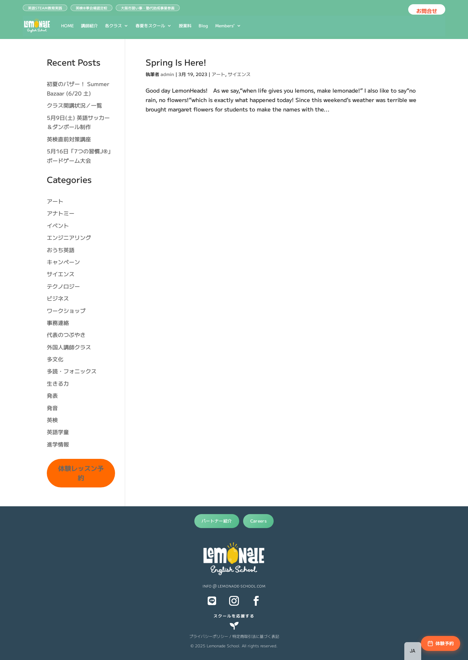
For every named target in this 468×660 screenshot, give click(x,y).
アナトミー (60, 213)
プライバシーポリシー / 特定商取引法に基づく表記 (234, 636)
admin (167, 74)
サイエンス (239, 74)
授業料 (185, 25)
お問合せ (426, 11)
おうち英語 (60, 250)
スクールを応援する (234, 615)
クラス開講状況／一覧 (74, 105)
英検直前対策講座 (69, 139)
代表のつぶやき (66, 334)
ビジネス (58, 298)
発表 (52, 395)
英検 (52, 420)
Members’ (225, 25)
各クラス (113, 25)
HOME (67, 25)
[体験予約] (440, 643)
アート (218, 74)
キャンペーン (63, 262)
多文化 (55, 359)
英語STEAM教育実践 (45, 7)
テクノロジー (63, 286)
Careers (258, 521)
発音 (52, 408)
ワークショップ (66, 310)
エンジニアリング (69, 237)
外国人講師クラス (69, 347)
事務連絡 (58, 322)
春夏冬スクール (150, 25)
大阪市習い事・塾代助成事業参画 (148, 7)
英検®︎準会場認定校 (91, 7)
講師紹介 (89, 25)
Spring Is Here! (176, 62)
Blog (203, 25)
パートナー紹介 (217, 521)
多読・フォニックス (72, 371)
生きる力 (58, 383)
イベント (58, 225)
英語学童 (58, 432)
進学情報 (58, 444)
